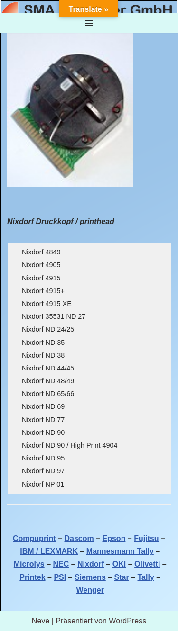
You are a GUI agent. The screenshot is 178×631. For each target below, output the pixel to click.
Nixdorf (90, 564)
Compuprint (34, 538)
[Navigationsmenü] (89, 23)
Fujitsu (146, 538)
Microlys (29, 564)
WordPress (127, 621)
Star (121, 577)
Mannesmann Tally (120, 551)
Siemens (90, 577)
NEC (61, 564)
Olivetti (147, 564)
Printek (32, 577)
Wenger (90, 590)
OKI (119, 564)
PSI (60, 577)
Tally (146, 577)
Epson (114, 538)
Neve (40, 621)
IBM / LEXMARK (49, 551)
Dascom (79, 538)
